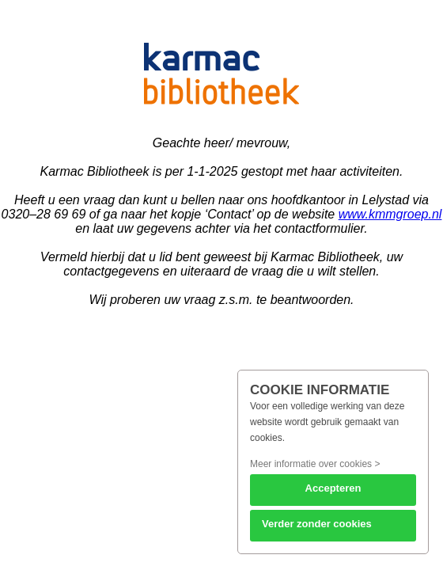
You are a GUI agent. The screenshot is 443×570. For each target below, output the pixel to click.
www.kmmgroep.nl (390, 214)
